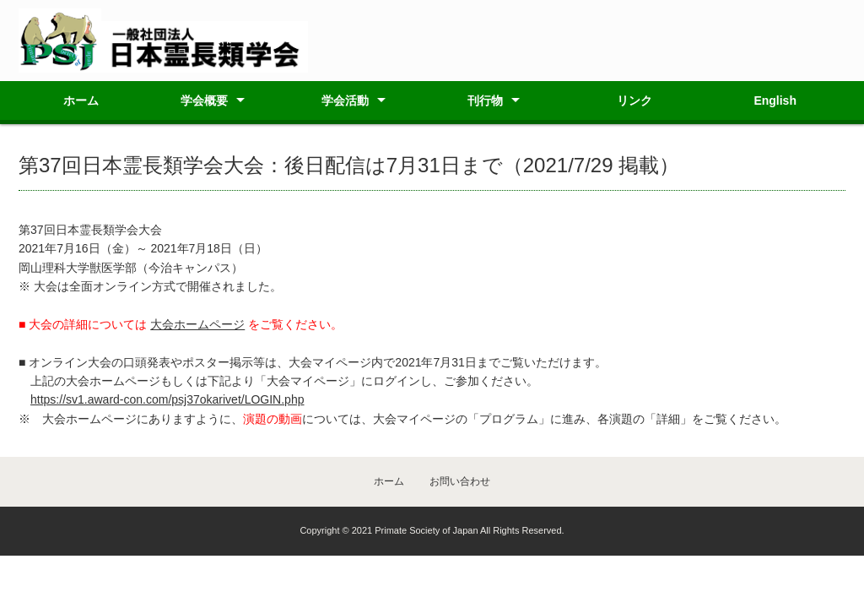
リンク (634, 100)
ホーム (81, 100)
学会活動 (345, 100)
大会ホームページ (197, 324)
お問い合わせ (459, 481)
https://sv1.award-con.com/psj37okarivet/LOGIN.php (167, 399)
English (774, 100)
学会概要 (204, 100)
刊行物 (485, 100)
